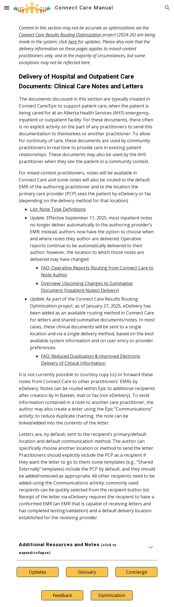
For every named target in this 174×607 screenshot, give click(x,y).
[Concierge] (136, 571)
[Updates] (37, 571)
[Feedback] (62, 595)
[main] (87, 272)
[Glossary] (87, 571)
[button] (6, 7)
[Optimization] (111, 595)
